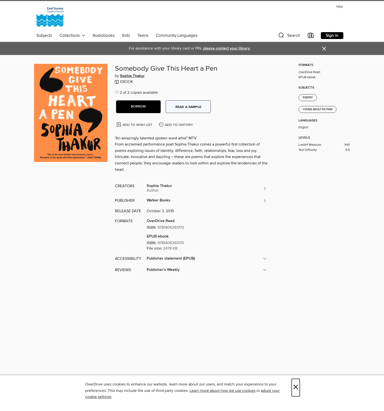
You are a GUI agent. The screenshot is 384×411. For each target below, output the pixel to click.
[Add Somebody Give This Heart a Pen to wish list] (135, 124)
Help (339, 7)
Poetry (308, 97)
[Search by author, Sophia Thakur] (206, 188)
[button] (289, 36)
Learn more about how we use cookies (222, 390)
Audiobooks (104, 35)
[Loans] (311, 36)
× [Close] (296, 387)
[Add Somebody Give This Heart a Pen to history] (176, 125)
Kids (126, 35)
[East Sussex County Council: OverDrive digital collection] (50, 17)
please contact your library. (227, 48)
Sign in (332, 35)
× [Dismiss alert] (324, 49)
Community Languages (177, 35)
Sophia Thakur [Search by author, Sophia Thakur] (132, 76)
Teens (142, 35)
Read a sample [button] (188, 107)
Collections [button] (72, 35)
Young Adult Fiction (317, 109)
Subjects (44, 35)
